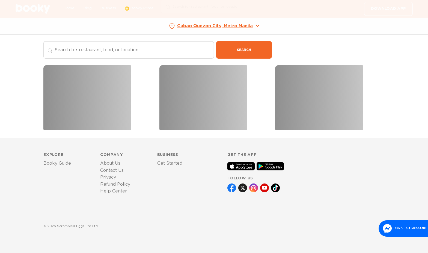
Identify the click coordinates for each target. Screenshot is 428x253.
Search (244, 50)
